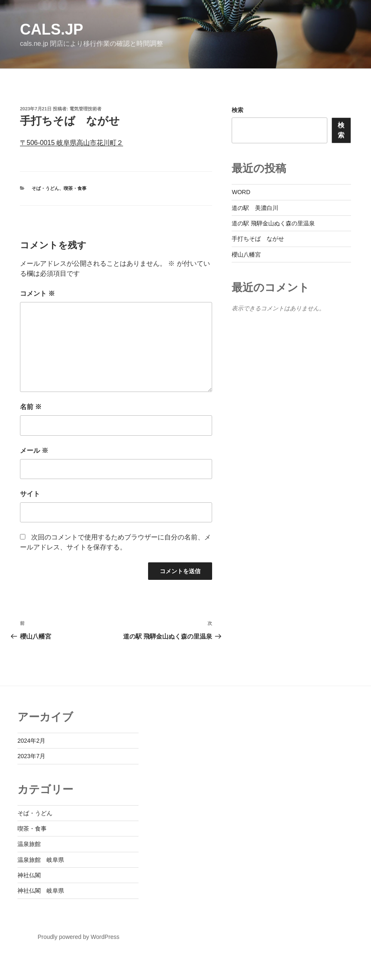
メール (34, 450)
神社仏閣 (29, 875)
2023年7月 (31, 756)
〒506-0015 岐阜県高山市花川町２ (71, 142)
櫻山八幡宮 (246, 254)
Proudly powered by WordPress (78, 937)
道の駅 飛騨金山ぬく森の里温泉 (273, 223)
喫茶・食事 (75, 188)
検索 (237, 110)
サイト (30, 493)
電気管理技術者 (85, 108)
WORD (241, 192)
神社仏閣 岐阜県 (40, 890)
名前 (31, 406)
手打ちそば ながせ (258, 238)
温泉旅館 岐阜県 (40, 859)
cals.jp (51, 29)
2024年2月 (31, 740)
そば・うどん (45, 188)
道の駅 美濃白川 (255, 208)
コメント (37, 293)
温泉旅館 (29, 844)
